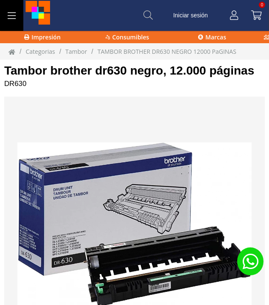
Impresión (42, 37)
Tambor (76, 51)
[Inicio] (11, 51)
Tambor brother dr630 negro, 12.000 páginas (129, 70)
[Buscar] (148, 15)
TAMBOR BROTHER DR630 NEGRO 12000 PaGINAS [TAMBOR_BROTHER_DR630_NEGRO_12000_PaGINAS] (167, 51)
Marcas (212, 37)
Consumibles (127, 37)
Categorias (40, 51)
